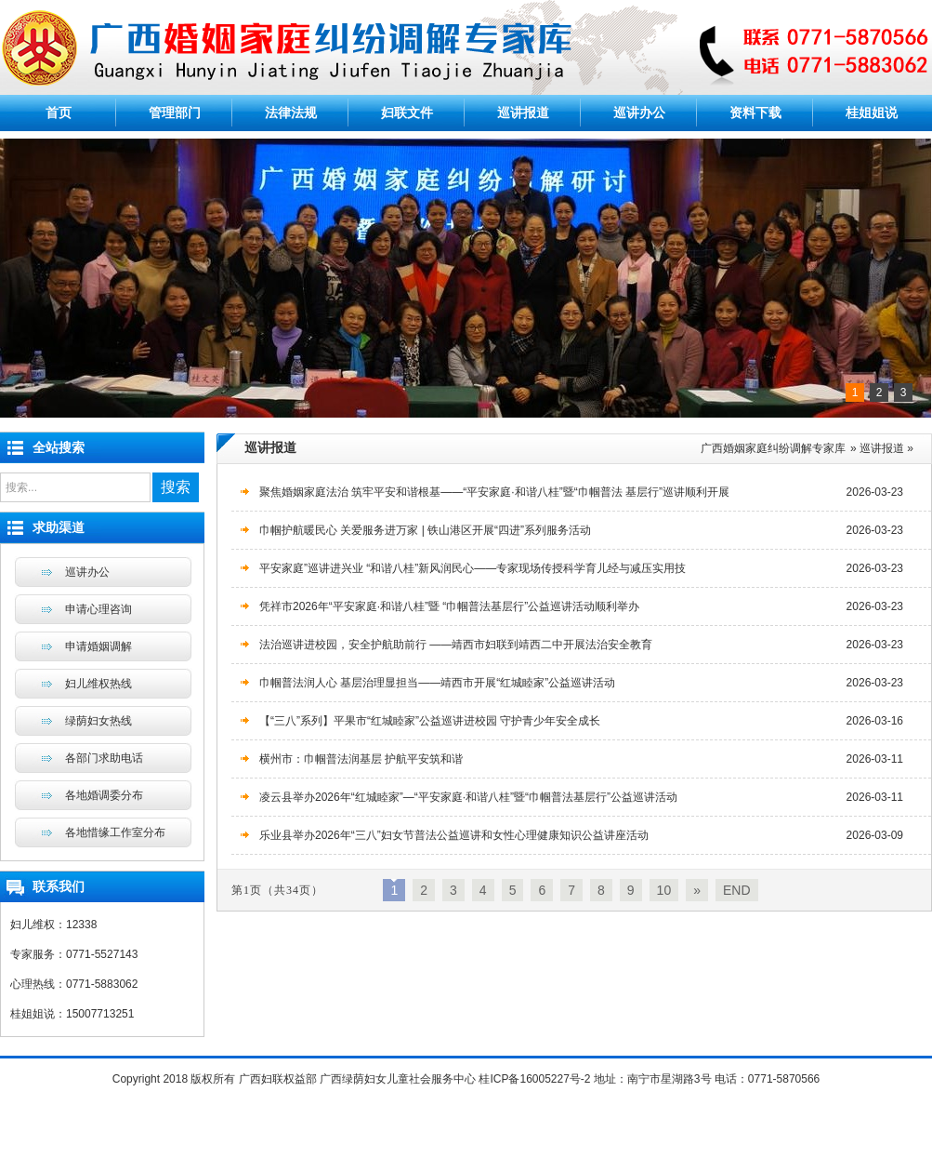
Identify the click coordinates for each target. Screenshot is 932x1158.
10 (664, 890)
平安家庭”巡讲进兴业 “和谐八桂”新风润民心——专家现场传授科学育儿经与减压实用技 (472, 568)
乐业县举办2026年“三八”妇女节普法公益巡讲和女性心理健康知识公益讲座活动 (454, 835)
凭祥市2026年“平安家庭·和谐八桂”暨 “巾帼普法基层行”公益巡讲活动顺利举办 (449, 606)
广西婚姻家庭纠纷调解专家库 (773, 448)
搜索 (175, 487)
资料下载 (755, 112)
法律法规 (291, 112)
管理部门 (175, 112)
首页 (59, 112)
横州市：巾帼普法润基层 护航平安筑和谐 (361, 758)
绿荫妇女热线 (98, 720)
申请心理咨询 (98, 609)
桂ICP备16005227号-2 (534, 1078)
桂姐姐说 (872, 112)
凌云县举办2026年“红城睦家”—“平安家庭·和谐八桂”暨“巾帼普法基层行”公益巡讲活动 (468, 797)
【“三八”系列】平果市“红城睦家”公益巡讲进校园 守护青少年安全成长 (429, 720)
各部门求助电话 (104, 758)
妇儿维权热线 (98, 683)
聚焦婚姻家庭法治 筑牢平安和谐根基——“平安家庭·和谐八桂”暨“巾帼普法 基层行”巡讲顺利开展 (494, 492)
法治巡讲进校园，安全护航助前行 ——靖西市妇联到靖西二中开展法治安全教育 (455, 644)
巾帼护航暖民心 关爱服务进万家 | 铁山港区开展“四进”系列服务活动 (425, 530)
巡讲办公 (639, 112)
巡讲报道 (523, 112)
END (737, 890)
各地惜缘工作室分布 (115, 832)
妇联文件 (407, 112)
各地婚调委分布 (104, 795)
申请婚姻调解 (98, 646)
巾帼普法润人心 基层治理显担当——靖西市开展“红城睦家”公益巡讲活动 (437, 682)
